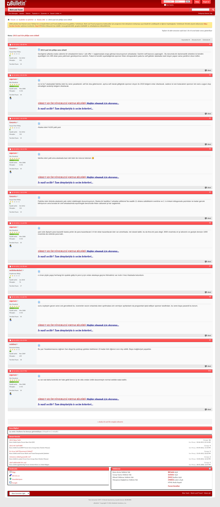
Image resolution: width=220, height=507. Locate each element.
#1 (210, 44)
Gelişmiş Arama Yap (205, 13)
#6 (210, 223)
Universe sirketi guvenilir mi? (20, 457)
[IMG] (170, 477)
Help (197, 2)
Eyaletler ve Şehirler (26, 20)
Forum (13, 20)
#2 (210, 75)
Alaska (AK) (41, 20)
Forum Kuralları (174, 486)
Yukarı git (207, 493)
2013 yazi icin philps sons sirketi (26, 35)
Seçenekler (185, 40)
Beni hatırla (168, 5)
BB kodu (171, 472)
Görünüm (206, 40)
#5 (210, 192)
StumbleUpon (17, 479)
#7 (210, 266)
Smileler (171, 475)
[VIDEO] (171, 480)
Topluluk (35, 13)
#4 (210, 149)
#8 (210, 297)
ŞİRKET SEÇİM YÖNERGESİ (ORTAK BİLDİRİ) (62, 103)
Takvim (28, 13)
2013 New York (15, 440)
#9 (210, 340)
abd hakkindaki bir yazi (17, 462)
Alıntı (208, 70)
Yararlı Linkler (55, 13)
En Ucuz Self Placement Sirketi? (21, 451)
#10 (209, 371)
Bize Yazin (186, 493)
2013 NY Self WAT (16, 446)
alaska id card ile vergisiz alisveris (110, 422)
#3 (210, 118)
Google (14, 483)
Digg (13, 472)
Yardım (21, 13)
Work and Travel (16, 10)
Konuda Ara (195, 40)
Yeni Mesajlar (13, 13)
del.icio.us (16, 476)
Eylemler (44, 13)
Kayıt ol (206, 2)
